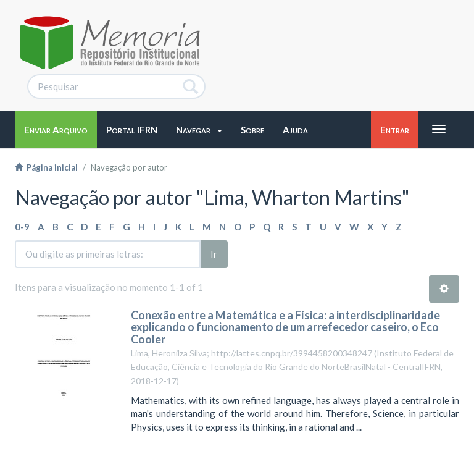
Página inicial (46, 167)
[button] (199, 129)
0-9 (22, 226)
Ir (213, 253)
